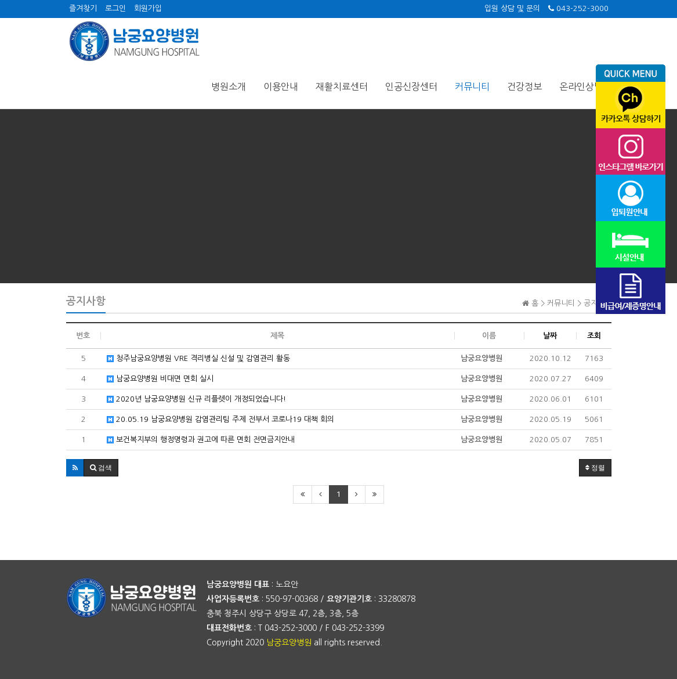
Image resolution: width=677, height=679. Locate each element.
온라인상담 (581, 86)
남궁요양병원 (289, 642)
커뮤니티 (472, 86)
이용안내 (280, 86)
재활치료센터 (342, 86)
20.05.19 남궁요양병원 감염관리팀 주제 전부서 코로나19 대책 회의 (220, 419)
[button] (75, 467)
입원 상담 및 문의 (512, 8)
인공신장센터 (411, 86)
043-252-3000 (578, 8)
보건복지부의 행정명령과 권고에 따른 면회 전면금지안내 (201, 439)
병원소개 (228, 86)
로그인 (115, 8)
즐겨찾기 (83, 8)
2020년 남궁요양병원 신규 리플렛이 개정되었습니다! (196, 399)
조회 (594, 336)
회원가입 (148, 8)
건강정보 (524, 86)
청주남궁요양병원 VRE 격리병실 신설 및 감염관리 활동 (198, 358)
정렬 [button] (595, 468)
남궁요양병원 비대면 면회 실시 (160, 378)
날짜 (550, 336)
